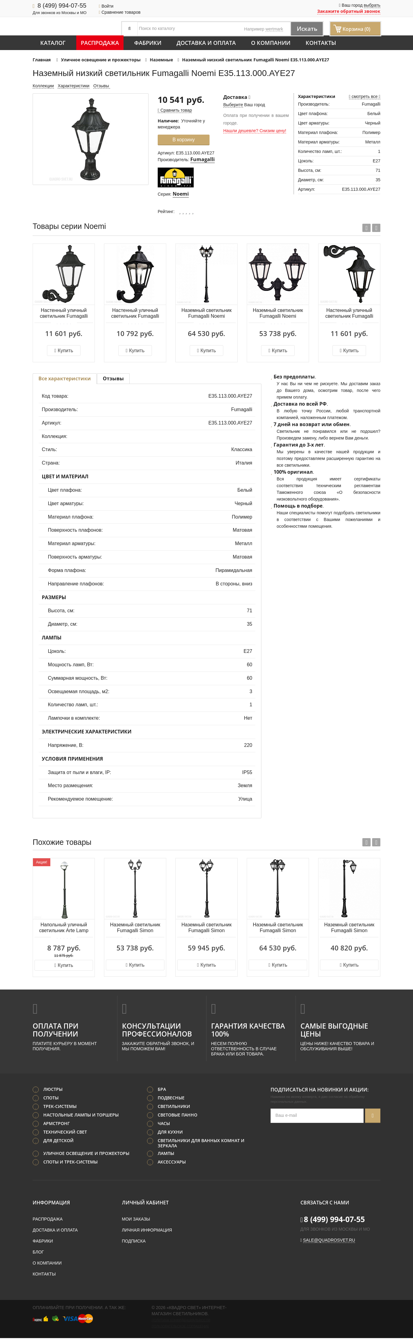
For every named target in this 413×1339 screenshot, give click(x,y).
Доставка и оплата (206, 42)
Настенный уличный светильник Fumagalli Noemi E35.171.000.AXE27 (349, 314)
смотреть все (364, 96)
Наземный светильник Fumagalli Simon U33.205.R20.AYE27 (135, 928)
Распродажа (100, 42)
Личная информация (147, 1231)
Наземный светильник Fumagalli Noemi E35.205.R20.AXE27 (278, 314)
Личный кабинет (145, 1203)
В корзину (183, 139)
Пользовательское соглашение (180, 1327)
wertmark (274, 29)
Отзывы (101, 85)
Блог (38, 1252)
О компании (270, 42)
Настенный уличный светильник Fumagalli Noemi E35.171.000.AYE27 (64, 314)
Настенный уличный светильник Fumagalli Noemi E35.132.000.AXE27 (135, 314)
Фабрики (147, 42)
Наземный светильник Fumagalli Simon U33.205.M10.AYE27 (349, 928)
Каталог (53, 42)
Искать (306, 28)
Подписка (134, 1241)
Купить (63, 350)
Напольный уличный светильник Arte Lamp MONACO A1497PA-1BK (64, 928)
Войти (106, 6)
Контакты (321, 42)
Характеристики (73, 85)
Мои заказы (136, 1220)
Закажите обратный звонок (348, 11)
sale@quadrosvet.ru (329, 1241)
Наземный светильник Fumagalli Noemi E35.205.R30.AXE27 (206, 314)
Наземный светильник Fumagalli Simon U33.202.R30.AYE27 (206, 928)
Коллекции (43, 85)
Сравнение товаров (120, 12)
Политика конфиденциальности (181, 1321)
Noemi (181, 193)
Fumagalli (202, 159)
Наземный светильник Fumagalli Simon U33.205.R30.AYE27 (278, 928)
